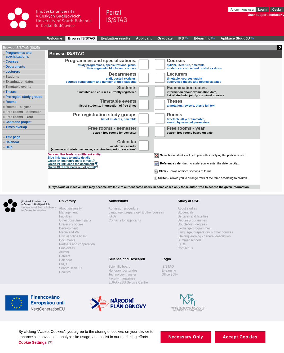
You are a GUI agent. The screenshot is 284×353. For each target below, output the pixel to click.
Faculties (65, 216)
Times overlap (16, 127)
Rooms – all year (18, 107)
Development (68, 228)
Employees (67, 248)
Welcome (54, 38)
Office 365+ (170, 274)
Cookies (64, 272)
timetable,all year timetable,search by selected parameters (188, 119)
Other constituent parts (75, 220)
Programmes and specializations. (19, 54)
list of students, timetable (104, 119)
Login (262, 9)
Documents (67, 240)
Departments (15, 66)
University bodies (71, 224)
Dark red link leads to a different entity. (74, 154)
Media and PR (69, 232)
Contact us (185, 248)
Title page (13, 137)
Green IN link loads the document (71, 163)
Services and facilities (193, 216)
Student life (186, 212)
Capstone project (19, 122)
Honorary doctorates (123, 270)
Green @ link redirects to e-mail (69, 160)
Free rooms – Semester (23, 112)
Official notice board (73, 236)
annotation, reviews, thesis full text (191, 105)
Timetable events (18, 87)
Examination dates (20, 82)
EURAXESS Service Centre (128, 282)
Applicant (144, 38)
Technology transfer (122, 274)
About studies (187, 208)
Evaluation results (115, 38)
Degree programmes (192, 220)
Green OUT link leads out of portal (71, 167)
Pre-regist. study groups (24, 97)
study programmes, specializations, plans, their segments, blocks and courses (100, 64)
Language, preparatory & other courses (136, 212)
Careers (64, 256)
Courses (12, 61)
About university (70, 208)
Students (12, 77)
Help (9, 147)
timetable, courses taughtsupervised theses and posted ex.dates (194, 78)
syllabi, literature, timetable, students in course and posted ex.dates (194, 64)
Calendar (12, 142)
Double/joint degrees (192, 224)
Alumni (64, 252)
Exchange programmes (194, 228)
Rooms (11, 102)
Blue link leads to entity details (69, 157)
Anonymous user (242, 9)
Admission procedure (124, 208)
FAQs (63, 264)
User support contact (264, 15)
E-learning (169, 270)
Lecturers (13, 71)
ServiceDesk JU (70, 268)
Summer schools (189, 240)
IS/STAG (168, 266)
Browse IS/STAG (81, 38)
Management (68, 212)
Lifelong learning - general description (204, 236)
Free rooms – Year (19, 117)
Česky (277, 9)
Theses (11, 92)
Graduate (164, 38)
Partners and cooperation (77, 244)
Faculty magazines (122, 278)
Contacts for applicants (125, 220)
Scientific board (119, 266)
